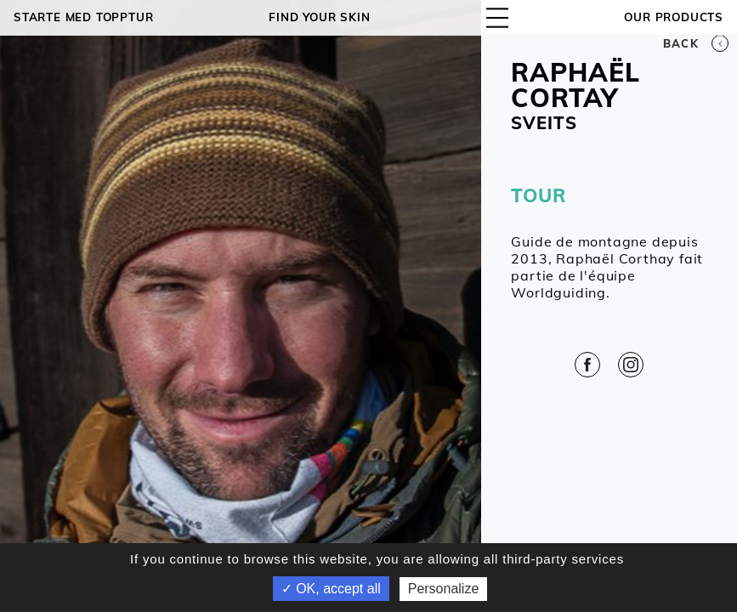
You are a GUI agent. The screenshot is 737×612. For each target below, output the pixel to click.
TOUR (538, 195)
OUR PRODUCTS (673, 17)
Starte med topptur (83, 17)
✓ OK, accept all (331, 588)
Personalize (443, 588)
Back (695, 43)
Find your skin (319, 17)
